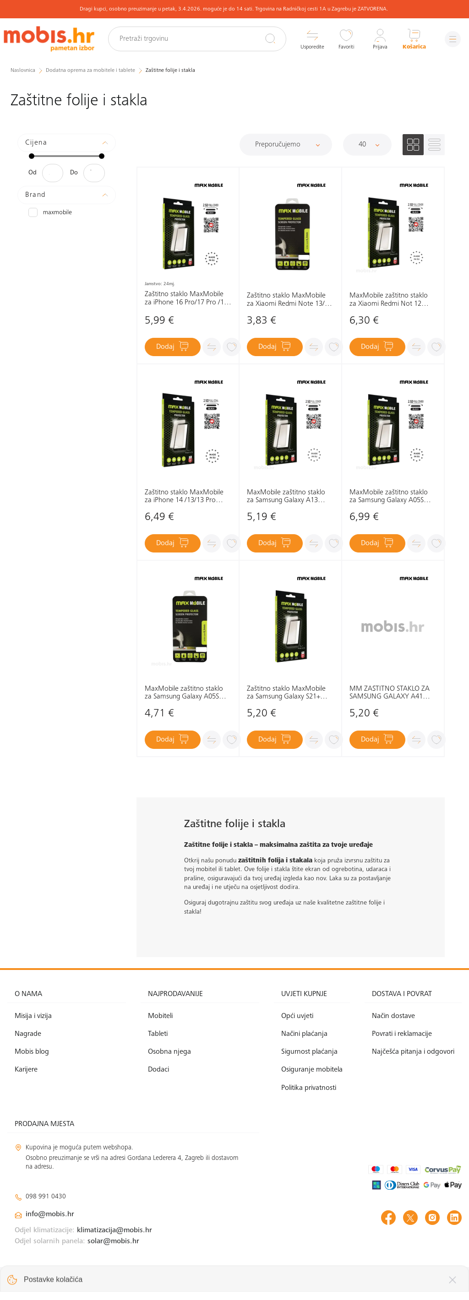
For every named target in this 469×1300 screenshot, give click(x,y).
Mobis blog (32, 1052)
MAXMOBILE (50, 212)
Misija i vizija (33, 1016)
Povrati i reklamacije (402, 1034)
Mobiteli (160, 1016)
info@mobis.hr (50, 1214)
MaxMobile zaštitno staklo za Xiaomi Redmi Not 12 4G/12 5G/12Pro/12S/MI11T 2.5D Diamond (391, 300)
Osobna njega (169, 1052)
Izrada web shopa (397, 1283)
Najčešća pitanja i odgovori (413, 1052)
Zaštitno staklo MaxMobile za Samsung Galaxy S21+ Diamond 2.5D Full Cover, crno (286, 693)
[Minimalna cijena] (52, 173)
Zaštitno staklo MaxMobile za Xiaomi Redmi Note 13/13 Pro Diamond (289, 300)
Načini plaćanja (304, 1034)
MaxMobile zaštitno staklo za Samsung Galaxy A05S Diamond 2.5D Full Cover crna (388, 497)
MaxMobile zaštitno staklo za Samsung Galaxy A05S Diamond (184, 693)
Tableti (158, 1034)
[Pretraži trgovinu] (197, 39)
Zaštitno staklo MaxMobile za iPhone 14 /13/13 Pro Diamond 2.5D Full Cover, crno (184, 497)
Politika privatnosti (308, 1088)
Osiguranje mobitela (312, 1069)
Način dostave (393, 1016)
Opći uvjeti (297, 1016)
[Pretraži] (270, 38)
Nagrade (28, 1034)
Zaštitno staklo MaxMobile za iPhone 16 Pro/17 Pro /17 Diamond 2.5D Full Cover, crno (186, 299)
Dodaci (158, 1069)
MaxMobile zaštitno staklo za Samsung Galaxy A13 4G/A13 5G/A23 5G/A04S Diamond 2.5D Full (286, 497)
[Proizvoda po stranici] (367, 144)
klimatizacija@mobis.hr (114, 1230)
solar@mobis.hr (113, 1241)
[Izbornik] (452, 39)
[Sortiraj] (286, 144)
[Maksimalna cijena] (94, 173)
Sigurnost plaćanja (309, 1052)
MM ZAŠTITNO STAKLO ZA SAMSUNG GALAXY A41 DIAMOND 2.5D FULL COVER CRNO (392, 693)
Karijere (26, 1069)
